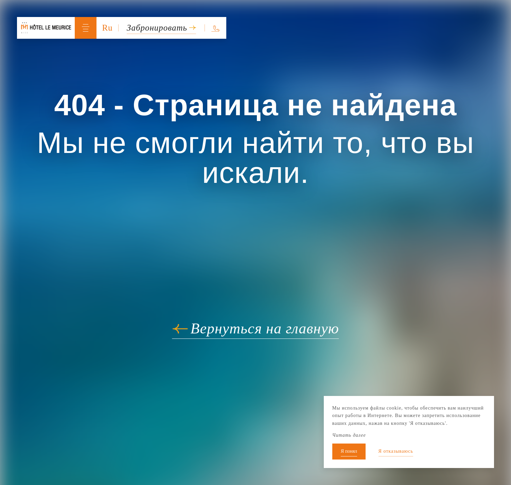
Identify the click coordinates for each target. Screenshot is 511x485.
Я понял (349, 451)
